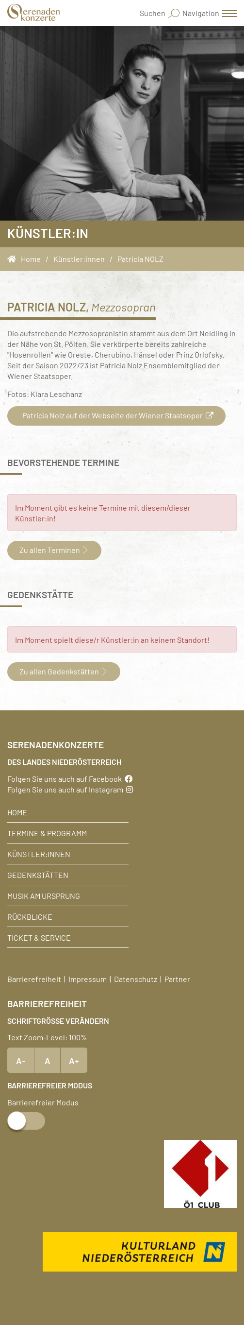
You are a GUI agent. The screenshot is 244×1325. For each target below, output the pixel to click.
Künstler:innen (38, 854)
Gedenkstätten (37, 874)
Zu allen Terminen (54, 549)
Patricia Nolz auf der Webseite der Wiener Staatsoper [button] (116, 415)
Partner (177, 978)
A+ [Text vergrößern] (74, 1060)
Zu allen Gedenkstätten (63, 671)
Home (17, 812)
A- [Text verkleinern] (20, 1060)
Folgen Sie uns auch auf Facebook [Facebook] (69, 778)
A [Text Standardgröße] (47, 1060)
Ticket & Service (39, 937)
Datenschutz (135, 978)
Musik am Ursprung (43, 895)
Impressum (87, 978)
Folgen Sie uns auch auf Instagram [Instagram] (70, 789)
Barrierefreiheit (34, 978)
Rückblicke (29, 916)
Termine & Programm (47, 833)
